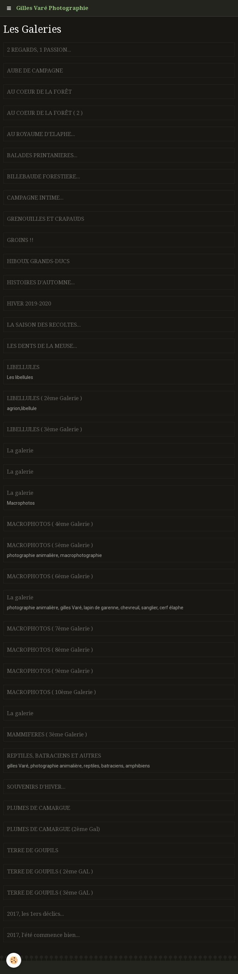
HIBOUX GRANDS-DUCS (38, 261)
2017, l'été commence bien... (43, 935)
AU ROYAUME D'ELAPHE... (41, 134)
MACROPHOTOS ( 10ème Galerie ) (51, 692)
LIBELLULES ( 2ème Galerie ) (44, 398)
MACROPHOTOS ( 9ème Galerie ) (50, 671)
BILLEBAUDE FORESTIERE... (43, 176)
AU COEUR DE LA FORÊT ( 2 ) (45, 113)
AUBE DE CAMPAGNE (35, 70)
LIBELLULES (23, 367)
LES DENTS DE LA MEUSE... (42, 346)
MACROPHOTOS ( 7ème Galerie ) (50, 628)
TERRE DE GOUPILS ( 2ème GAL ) (50, 871)
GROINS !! (20, 240)
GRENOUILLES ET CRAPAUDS (45, 218)
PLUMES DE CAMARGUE (38, 808)
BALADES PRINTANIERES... (42, 155)
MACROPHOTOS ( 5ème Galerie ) (50, 545)
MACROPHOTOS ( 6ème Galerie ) (50, 576)
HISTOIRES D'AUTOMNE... (41, 282)
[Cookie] (14, 960)
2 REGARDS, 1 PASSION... (39, 49)
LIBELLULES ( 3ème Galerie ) (44, 429)
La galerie (20, 450)
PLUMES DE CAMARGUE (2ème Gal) (53, 829)
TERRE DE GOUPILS (32, 850)
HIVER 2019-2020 (29, 303)
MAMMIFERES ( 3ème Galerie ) (47, 734)
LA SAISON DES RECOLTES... (44, 324)
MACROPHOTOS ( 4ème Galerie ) (50, 524)
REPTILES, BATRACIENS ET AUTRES (54, 755)
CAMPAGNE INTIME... (35, 197)
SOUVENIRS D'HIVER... (36, 786)
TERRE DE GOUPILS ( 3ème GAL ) (50, 892)
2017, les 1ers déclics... (35, 913)
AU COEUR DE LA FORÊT (39, 91)
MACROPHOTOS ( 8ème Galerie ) (50, 649)
